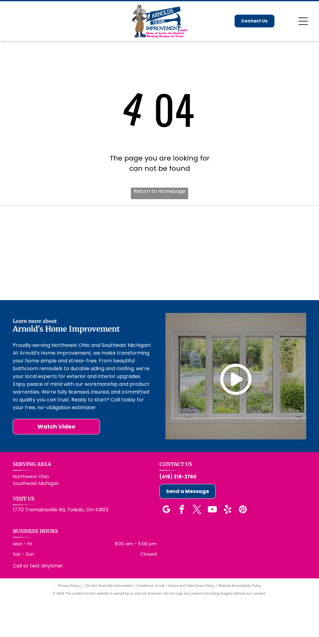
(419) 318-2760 (178, 513)
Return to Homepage (159, 191)
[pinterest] (243, 547)
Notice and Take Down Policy (192, 622)
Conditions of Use (150, 622)
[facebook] (181, 547)
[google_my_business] (166, 547)
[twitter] (197, 547)
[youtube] (212, 547)
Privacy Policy (68, 622)
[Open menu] (303, 21)
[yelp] (227, 547)
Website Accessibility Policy (239, 622)
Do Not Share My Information (109, 622)
